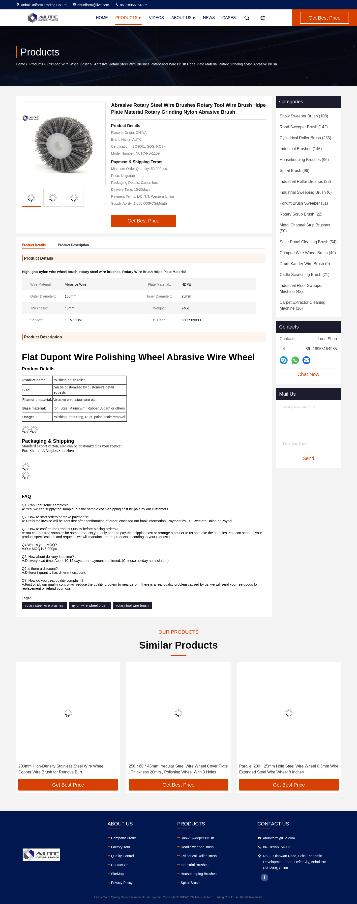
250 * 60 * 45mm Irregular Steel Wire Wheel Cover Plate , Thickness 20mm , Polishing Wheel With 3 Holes (178, 769)
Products (128, 18)
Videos (156, 18)
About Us (183, 18)
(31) (304, 203)
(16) (302, 305)
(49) (308, 253)
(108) (304, 116)
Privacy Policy (122, 883)
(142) (304, 127)
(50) (305, 228)
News (209, 18)
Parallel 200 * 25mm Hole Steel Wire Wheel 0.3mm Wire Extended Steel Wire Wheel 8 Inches (288, 769)
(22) (301, 214)
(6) (306, 192)
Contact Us (119, 865)
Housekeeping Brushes (199, 874)
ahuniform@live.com (90, 5)
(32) (305, 181)
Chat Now (308, 374)
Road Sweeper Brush (197, 847)
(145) (301, 149)
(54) (308, 242)
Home (102, 18)
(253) (305, 138)
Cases (229, 18)
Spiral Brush (190, 883)
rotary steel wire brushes (44, 605)
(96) (304, 160)
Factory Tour (120, 847)
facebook (264, 877)
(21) (304, 275)
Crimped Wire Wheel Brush (68, 64)
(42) (301, 288)
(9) (305, 264)
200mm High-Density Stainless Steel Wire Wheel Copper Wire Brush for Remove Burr (61, 769)
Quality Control (122, 856)
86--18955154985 (131, 5)
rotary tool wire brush (132, 605)
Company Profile (124, 838)
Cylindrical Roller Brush (199, 856)
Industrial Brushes (194, 865)
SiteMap (117, 874)
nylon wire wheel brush (89, 605)
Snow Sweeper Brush (197, 838)
